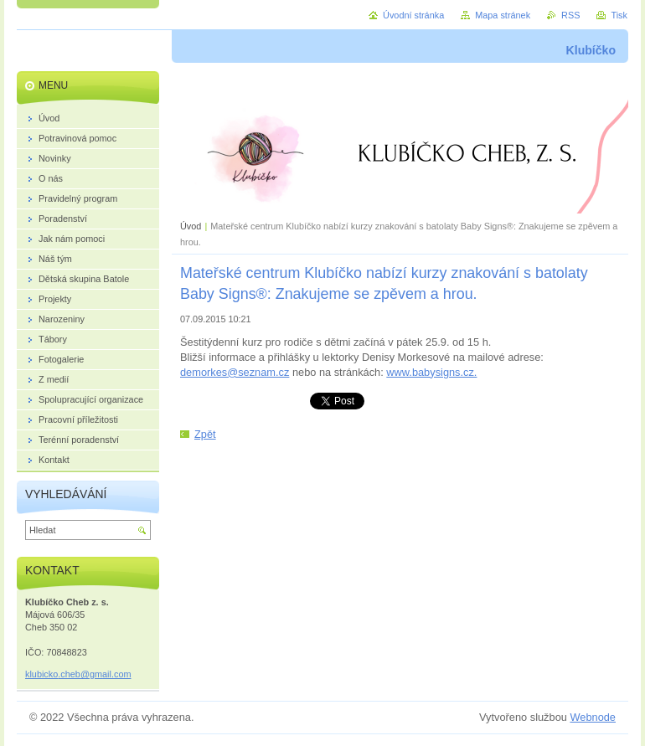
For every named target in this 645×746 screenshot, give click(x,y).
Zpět (205, 434)
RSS (570, 15)
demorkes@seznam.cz (234, 372)
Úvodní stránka (413, 15)
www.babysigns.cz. (431, 372)
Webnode (593, 717)
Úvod (190, 226)
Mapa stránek (502, 15)
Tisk (619, 15)
